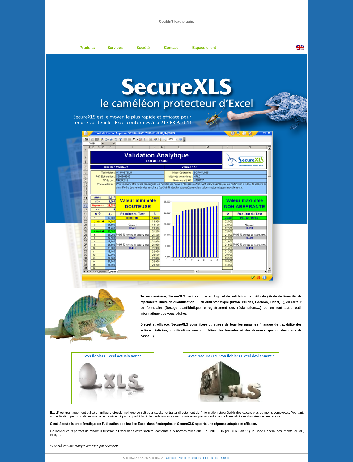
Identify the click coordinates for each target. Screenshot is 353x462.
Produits (87, 47)
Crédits (225, 457)
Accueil (59, 47)
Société (143, 47)
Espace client (204, 47)
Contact (171, 47)
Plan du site (210, 457)
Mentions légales (190, 457)
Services (115, 47)
